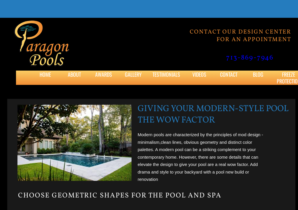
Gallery (133, 74)
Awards (103, 74)
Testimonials (166, 74)
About (74, 74)
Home (45, 74)
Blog (258, 74)
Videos (199, 74)
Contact (228, 74)
